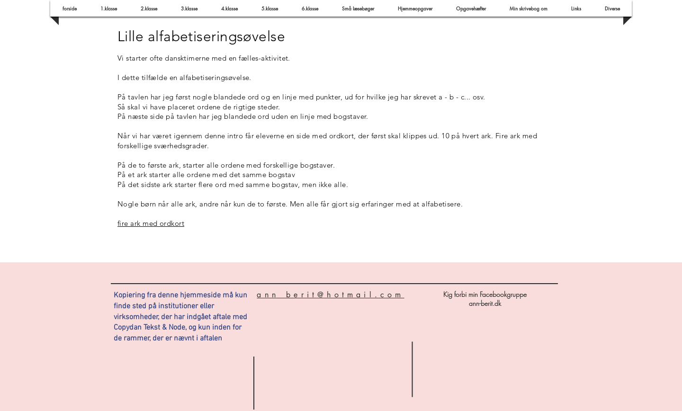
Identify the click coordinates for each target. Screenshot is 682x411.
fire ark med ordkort (150, 223)
